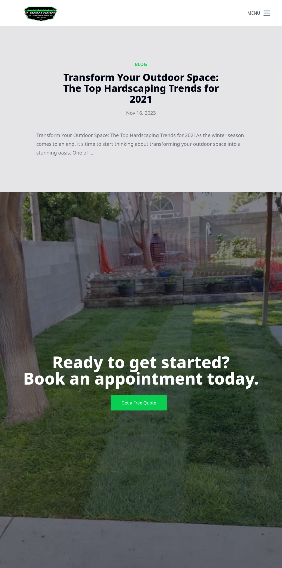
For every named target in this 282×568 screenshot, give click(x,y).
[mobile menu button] (266, 13)
